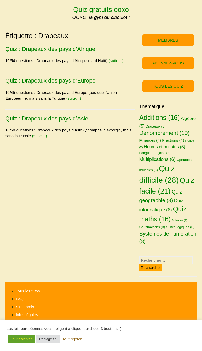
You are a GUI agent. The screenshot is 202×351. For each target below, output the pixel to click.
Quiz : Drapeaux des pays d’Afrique (50, 49)
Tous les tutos (28, 291)
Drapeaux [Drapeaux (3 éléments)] (156, 126)
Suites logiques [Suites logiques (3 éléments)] (180, 227)
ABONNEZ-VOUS (168, 63)
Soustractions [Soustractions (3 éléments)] (152, 227)
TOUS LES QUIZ (168, 86)
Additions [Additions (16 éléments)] (159, 117)
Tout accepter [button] (21, 339)
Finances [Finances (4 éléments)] (150, 140)
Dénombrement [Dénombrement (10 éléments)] (164, 133)
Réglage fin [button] (48, 339)
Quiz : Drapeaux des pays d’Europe (50, 80)
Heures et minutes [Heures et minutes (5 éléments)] (164, 146)
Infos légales (27, 314)
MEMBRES (168, 40)
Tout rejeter (72, 339)
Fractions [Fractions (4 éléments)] (173, 140)
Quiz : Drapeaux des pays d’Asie (46, 118)
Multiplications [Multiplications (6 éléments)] (157, 159)
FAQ (20, 299)
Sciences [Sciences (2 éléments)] (179, 220)
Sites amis (25, 306)
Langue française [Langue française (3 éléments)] (155, 153)
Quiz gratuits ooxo (101, 9)
